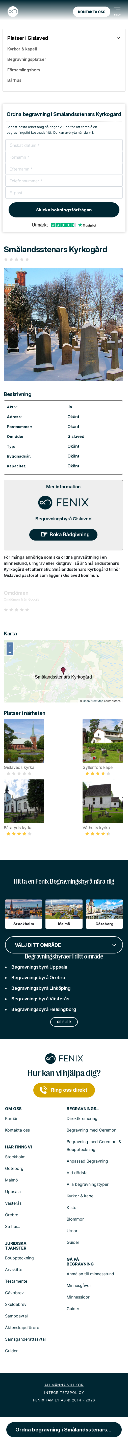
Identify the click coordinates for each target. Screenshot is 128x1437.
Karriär (11, 1118)
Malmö (11, 1179)
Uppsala (13, 1191)
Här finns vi (18, 1147)
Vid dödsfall (78, 1172)
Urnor (72, 1230)
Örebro (11, 1214)
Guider (73, 1242)
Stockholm (15, 1156)
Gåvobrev (14, 1292)
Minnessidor (78, 1297)
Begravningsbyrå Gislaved (63, 518)
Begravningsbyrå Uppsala (39, 967)
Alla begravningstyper (88, 1184)
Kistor (72, 1207)
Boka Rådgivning (70, 534)
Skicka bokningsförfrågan (64, 209)
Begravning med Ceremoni (92, 1130)
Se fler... (12, 1226)
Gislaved (75, 436)
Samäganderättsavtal (25, 1339)
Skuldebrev (16, 1304)
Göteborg (14, 1168)
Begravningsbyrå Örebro (38, 977)
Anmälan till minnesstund (90, 1273)
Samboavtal (16, 1315)
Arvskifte (13, 1269)
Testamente (16, 1281)
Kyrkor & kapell (81, 1195)
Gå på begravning (80, 1261)
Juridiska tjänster (16, 1246)
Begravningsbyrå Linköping (40, 988)
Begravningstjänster (83, 1108)
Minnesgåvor (79, 1285)
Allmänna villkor (64, 1385)
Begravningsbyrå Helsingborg (43, 1009)
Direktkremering (82, 1118)
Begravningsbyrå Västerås (40, 998)
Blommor (75, 1219)
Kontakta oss (91, 12)
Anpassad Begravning (87, 1161)
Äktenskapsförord (22, 1327)
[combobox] (64, 944)
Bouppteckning (19, 1257)
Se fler (64, 1022)
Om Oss (13, 1108)
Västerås (13, 1203)
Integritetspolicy (64, 1392)
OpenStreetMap (93, 701)
